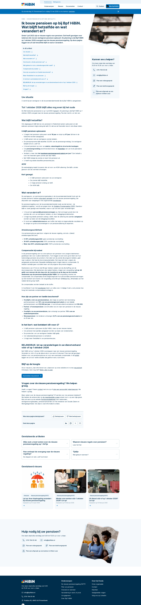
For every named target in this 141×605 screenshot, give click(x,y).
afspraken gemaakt (45, 198)
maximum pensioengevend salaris (53, 153)
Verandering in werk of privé (71, 593)
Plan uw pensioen (67, 587)
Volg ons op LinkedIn (99, 595)
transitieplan (57, 200)
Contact (94, 587)
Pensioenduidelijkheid (48, 399)
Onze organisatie (97, 584)
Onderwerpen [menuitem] (49, 6)
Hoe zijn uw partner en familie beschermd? (38, 72)
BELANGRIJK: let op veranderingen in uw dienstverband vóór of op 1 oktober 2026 (50, 82)
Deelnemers (48, 2)
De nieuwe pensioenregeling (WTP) (73, 584)
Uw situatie (28, 52)
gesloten (72, 11)
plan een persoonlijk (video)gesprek (65, 389)
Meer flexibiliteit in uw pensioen (34, 76)
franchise (61, 149)
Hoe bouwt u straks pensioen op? (35, 62)
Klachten (95, 590)
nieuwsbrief (78, 368)
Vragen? (27, 89)
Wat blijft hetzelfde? (30, 55)
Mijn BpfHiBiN (113, 6)
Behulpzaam (58, 416)
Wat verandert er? (30, 59)
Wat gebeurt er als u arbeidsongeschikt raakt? (39, 65)
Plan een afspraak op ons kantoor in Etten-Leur (103, 92)
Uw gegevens (66, 595)
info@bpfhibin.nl (100, 75)
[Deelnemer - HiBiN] (28, 4)
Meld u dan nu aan (46, 370)
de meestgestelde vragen (51, 397)
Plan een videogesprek (102, 81)
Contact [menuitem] (80, 6)
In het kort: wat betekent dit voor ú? (35, 79)
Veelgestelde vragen (98, 593)
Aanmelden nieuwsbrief (32, 376)
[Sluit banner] (118, 11)
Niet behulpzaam (74, 416)
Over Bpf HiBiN (66, 598)
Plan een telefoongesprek (103, 86)
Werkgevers (57, 2)
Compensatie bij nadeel (32, 69)
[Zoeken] (100, 6)
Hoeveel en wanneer (68, 590)
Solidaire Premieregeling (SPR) (64, 206)
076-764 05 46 (100, 70)
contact (40, 389)
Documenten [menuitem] (70, 6)
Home (23, 19)
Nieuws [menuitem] (60, 6)
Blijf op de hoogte (30, 86)
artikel (77, 355)
